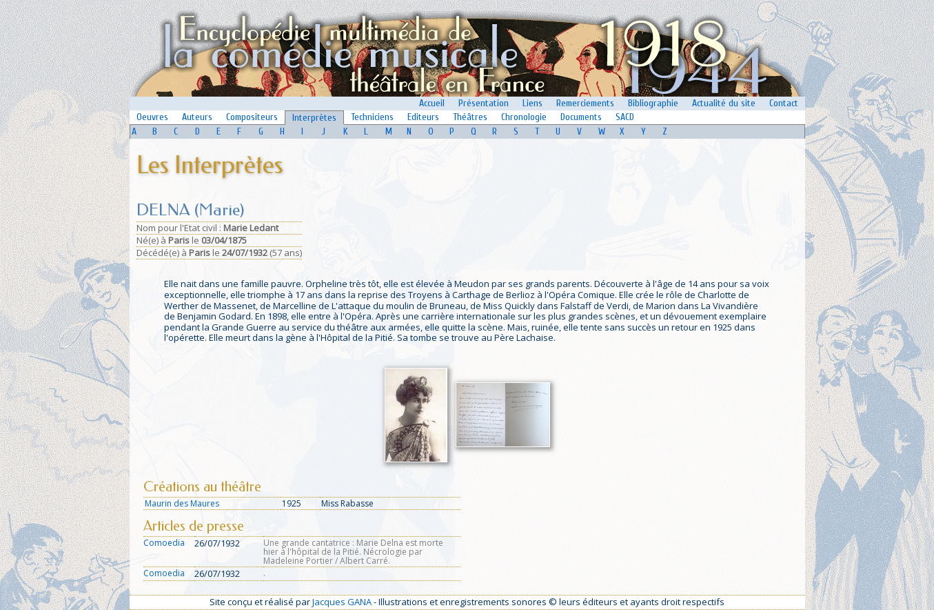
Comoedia (164, 543)
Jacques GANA (342, 602)
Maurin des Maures (182, 503)
